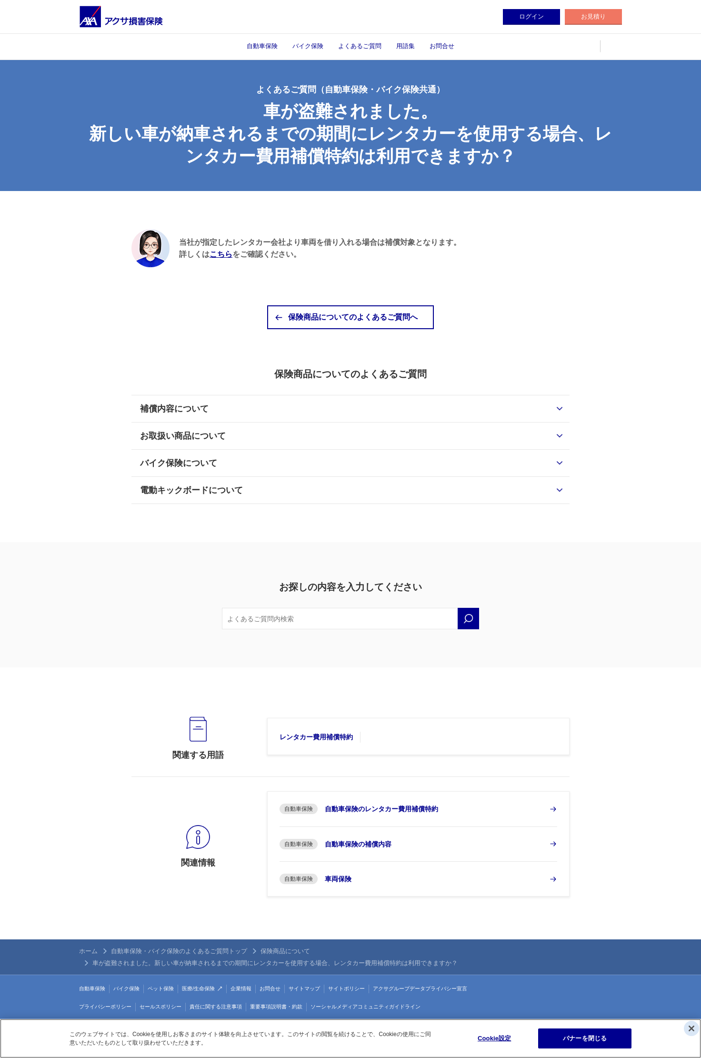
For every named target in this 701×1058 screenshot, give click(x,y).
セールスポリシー (160, 1006)
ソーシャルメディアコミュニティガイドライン (365, 1006)
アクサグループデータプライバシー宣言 (420, 988)
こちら (221, 254)
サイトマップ (304, 988)
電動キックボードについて (191, 490)
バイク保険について (178, 463)
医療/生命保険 (198, 988)
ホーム (88, 951)
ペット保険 (161, 988)
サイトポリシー (346, 988)
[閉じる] (691, 1028)
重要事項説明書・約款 (276, 1006)
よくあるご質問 (359, 46)
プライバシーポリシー (105, 1006)
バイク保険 (307, 46)
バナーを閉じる (585, 1038)
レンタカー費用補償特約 (316, 737)
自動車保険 (262, 46)
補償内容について (174, 408)
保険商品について (285, 951)
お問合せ (442, 46)
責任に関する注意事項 (216, 1006)
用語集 (405, 46)
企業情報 (240, 988)
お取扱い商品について (183, 436)
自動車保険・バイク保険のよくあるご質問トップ (179, 951)
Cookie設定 (494, 1038)
